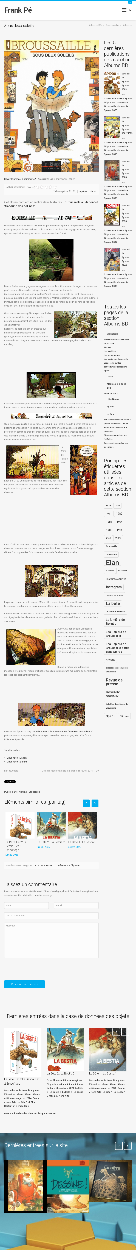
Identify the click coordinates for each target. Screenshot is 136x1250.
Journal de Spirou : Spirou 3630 (126, 213)
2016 (114, 154)
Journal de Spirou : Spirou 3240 (126, 257)
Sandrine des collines (19, 206)
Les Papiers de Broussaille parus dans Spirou (117, 647)
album (72, 179)
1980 (117, 505)
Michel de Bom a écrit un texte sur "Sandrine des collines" (62, 731)
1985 (109, 530)
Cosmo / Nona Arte (59, 1096)
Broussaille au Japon (80, 202)
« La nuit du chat (43, 865)
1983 (109, 522)
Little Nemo (113, 399)
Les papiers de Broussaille (116, 359)
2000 (114, 286)
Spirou (110, 406)
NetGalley (110, 660)
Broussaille (43, 179)
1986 (119, 530)
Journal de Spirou (114, 595)
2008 (114, 198)
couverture (122, 102)
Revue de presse (114, 682)
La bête (113, 603)
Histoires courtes (116, 579)
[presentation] (31, 971)
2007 (114, 242)
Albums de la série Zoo (116, 386)
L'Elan (110, 376)
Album (27, 1094)
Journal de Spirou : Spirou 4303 (126, 81)
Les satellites (110, 351)
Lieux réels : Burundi (17, 761)
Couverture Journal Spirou (118, 98)
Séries (124, 716)
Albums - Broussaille (29, 791)
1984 (119, 522)
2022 (113, 1088)
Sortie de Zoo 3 (111, 393)
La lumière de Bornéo (115, 621)
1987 (108, 538)
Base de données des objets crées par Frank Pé (30, 1113)
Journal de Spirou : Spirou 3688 (126, 169)
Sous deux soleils (58, 179)
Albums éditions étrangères (24, 1090)
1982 (119, 513)
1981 (109, 513)
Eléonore (110, 571)
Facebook (122, 571)
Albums (107, 347)
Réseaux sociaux (113, 694)
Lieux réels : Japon (17, 757)
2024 (28, 1098)
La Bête (111, 414)
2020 (114, 110)
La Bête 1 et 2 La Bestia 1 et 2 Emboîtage (16, 846)
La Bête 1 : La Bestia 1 (82, 842)
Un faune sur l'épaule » (68, 865)
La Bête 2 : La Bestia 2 (51, 842)
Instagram (114, 587)
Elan (112, 563)
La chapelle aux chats (115, 611)
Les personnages (112, 355)
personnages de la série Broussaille (117, 670)
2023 (71, 1088)
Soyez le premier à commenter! (20, 179)
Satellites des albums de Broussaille (117, 706)
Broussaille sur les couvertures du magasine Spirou (115, 367)
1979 (108, 505)
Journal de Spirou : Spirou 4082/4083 (127, 125)
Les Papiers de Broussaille (116, 633)
